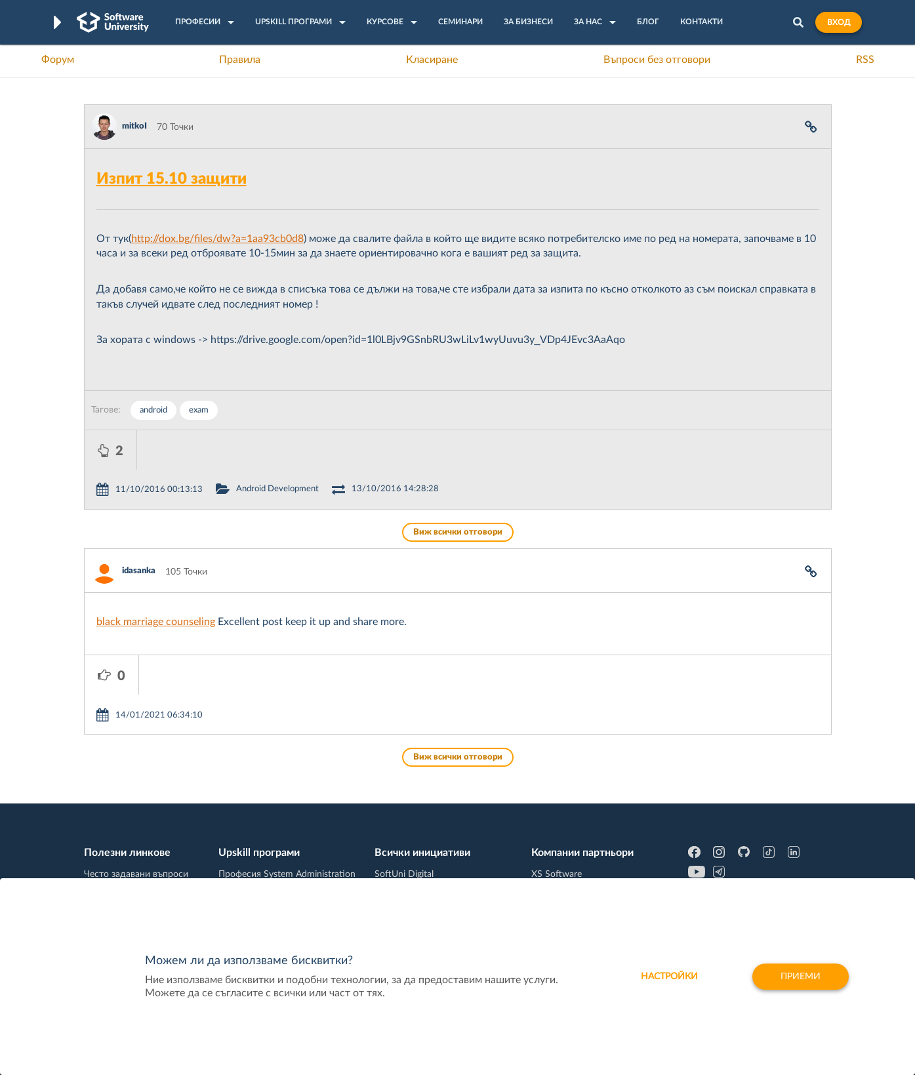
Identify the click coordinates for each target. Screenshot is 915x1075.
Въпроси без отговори (656, 59)
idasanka (138, 531)
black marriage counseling (155, 582)
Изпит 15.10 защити (171, 179)
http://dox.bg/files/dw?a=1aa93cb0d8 (217, 238)
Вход (838, 22)
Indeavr (546, 836)
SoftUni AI (396, 836)
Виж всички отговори (457, 493)
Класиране (432, 59)
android (153, 410)
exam (199, 410)
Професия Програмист (132, 856)
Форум (57, 59)
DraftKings (553, 856)
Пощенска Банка (566, 877)
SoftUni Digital (404, 795)
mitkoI (134, 126)
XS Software (556, 795)
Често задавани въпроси (136, 795)
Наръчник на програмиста (140, 836)
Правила (239, 59)
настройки (669, 976)
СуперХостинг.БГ (567, 816)
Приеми (801, 976)
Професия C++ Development (277, 826)
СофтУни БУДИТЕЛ (416, 856)
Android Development (330, 449)
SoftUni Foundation (415, 877)
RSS (865, 59)
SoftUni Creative (408, 816)
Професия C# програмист (138, 877)
